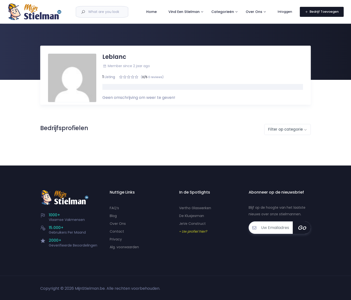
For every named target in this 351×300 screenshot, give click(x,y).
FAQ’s (114, 208)
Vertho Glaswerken (195, 208)
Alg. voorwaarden (124, 247)
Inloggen (285, 14)
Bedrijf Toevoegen (322, 14)
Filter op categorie (285, 129)
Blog (113, 215)
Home (161, 7)
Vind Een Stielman (193, 7)
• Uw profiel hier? (193, 231)
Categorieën (232, 7)
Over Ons (164, 22)
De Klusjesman (191, 215)
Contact (117, 231)
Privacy (116, 239)
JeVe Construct (192, 223)
